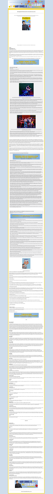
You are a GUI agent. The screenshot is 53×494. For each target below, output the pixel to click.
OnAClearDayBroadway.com (17, 2)
